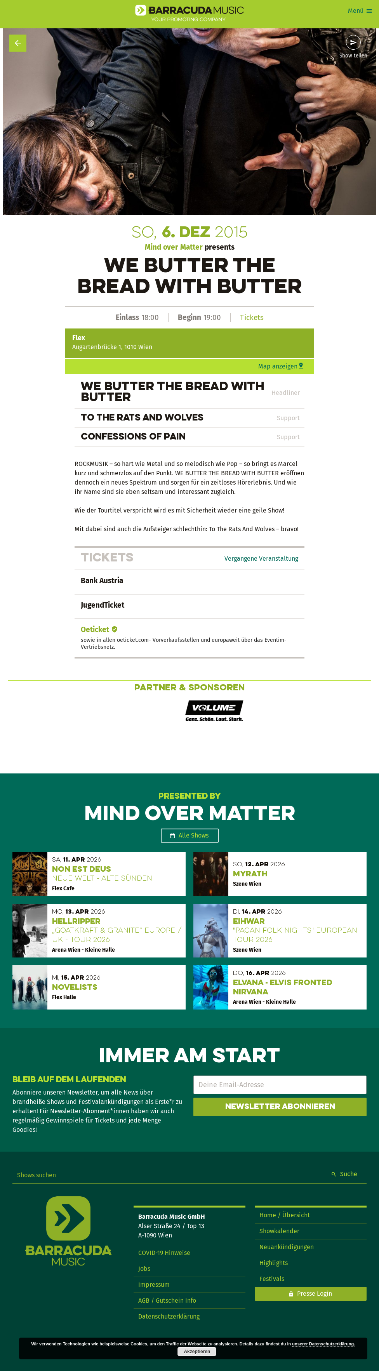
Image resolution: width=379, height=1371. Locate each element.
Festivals (271, 1278)
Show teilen (353, 56)
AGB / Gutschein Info (167, 1300)
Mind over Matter (174, 247)
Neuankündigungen (286, 1247)
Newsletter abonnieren (280, 1107)
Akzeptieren (197, 1351)
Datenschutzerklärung (169, 1316)
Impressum (154, 1284)
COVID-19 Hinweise (164, 1252)
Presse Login (314, 1293)
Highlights (273, 1263)
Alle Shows (194, 835)
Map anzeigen (277, 366)
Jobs (144, 1268)
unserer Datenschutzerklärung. (323, 1343)
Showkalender (279, 1231)
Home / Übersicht (284, 1215)
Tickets (252, 317)
